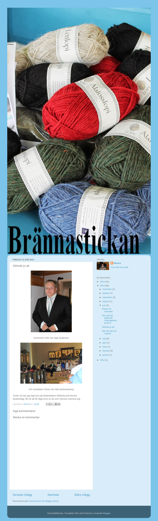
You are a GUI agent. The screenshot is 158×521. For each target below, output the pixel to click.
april (104, 343)
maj (104, 338)
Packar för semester (107, 310)
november (107, 289)
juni (104, 305)
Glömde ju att (108, 327)
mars (105, 347)
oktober (106, 293)
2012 (102, 360)
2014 (102, 281)
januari (105, 355)
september (107, 297)
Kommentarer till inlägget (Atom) (44, 501)
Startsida (53, 494)
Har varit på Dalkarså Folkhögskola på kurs (109, 319)
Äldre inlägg (82, 494)
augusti (106, 301)
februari (106, 351)
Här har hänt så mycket (109, 332)
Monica (117, 263)
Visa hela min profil (119, 267)
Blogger (106, 513)
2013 (102, 285)
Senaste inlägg (22, 494)
